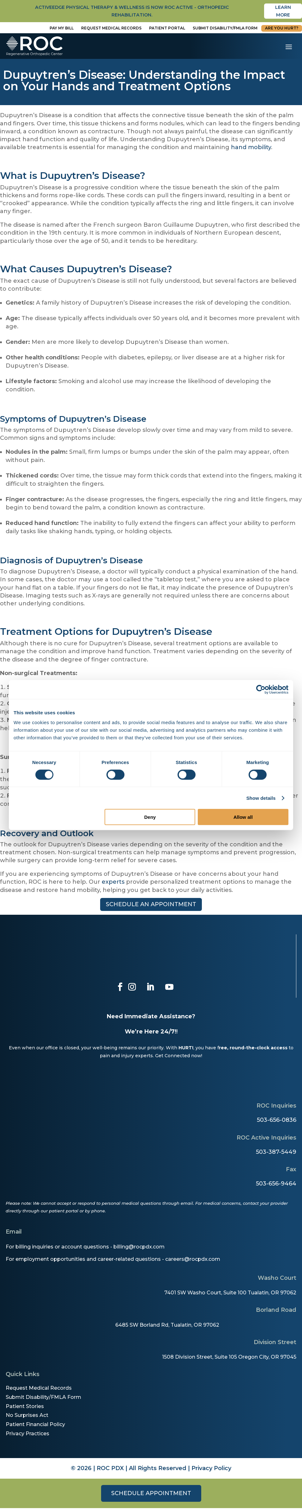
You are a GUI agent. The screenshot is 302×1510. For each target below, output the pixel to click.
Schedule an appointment (151, 906)
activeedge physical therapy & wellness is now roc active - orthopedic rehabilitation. (132, 12)
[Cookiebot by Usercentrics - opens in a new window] (260, 689)
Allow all (243, 817)
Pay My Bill (62, 30)
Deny (150, 817)
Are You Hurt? (281, 30)
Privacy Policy (211, 1470)
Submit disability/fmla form (225, 30)
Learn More (283, 12)
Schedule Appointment (151, 1495)
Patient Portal (167, 30)
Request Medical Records (111, 30)
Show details (261, 797)
